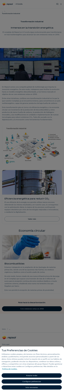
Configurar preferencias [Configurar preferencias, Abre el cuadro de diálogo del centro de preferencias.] (31, 381)
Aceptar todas (31, 375)
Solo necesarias (31, 387)
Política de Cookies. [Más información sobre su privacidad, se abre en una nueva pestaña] (9, 369)
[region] (32, 369)
